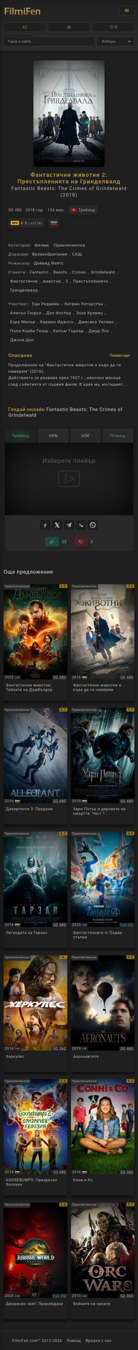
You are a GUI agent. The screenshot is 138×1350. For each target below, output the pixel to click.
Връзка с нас (98, 1340)
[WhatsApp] (92, 525)
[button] (25, 27)
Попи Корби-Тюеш (29, 330)
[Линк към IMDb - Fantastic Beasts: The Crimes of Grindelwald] (26, 223)
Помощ (74, 1340)
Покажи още (120, 355)
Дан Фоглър (58, 312)
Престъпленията (90, 281)
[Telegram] (69, 525)
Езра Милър (22, 321)
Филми (41, 245)
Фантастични (24, 281)
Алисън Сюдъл (25, 312)
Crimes (79, 272)
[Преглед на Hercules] (35, 1013)
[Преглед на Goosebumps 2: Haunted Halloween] (35, 1137)
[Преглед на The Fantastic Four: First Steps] (103, 890)
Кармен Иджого (56, 321)
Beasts (60, 272)
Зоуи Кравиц (89, 312)
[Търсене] (49, 41)
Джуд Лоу (99, 330)
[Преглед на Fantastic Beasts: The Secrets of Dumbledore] (35, 642)
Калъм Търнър (68, 330)
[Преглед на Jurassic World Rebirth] (35, 1261)
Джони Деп (22, 339)
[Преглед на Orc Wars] (103, 1261)
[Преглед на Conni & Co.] (103, 1137)
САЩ (77, 254)
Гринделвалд (24, 290)
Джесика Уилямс (96, 321)
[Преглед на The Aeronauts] (103, 1013)
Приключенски (69, 245)
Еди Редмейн (46, 303)
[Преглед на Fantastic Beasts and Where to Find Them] (103, 642)
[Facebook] (45, 525)
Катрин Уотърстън (83, 303)
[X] (57, 525)
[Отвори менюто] (126, 10)
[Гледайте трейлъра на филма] (83, 210)
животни (52, 281)
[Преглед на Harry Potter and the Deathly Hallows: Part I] (103, 766)
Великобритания (49, 254)
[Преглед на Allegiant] (35, 766)
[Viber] (81, 525)
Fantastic (39, 272)
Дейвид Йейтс (49, 263)
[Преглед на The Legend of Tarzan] (35, 890)
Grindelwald (103, 272)
